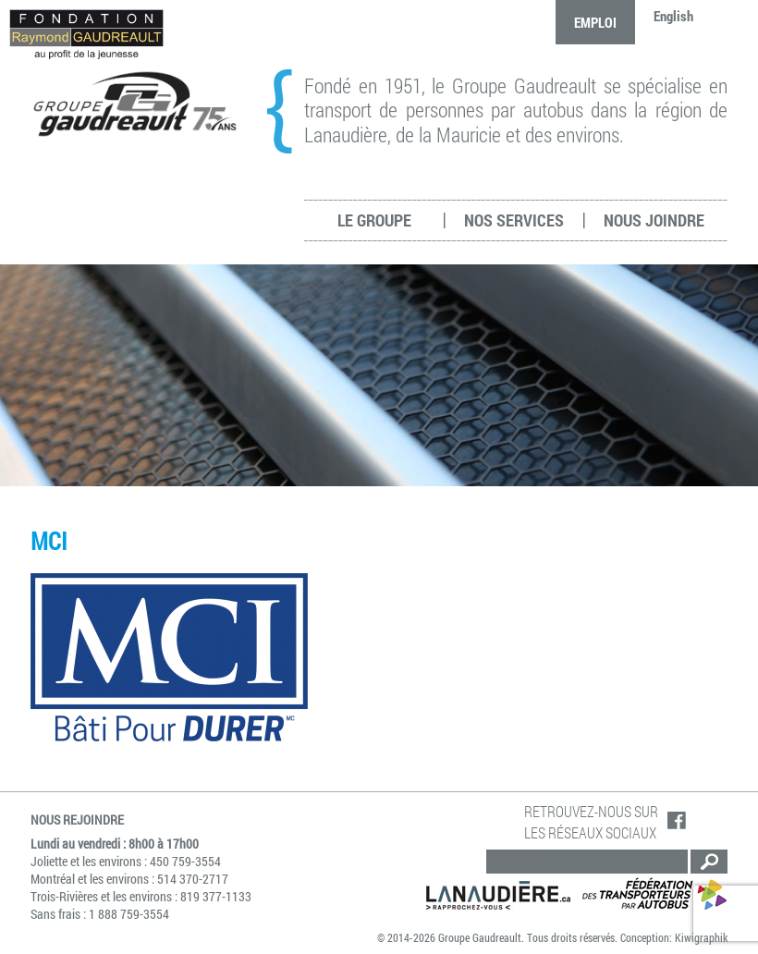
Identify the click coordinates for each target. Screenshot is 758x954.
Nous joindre (654, 220)
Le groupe (374, 220)
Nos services (514, 220)
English (673, 15)
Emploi (595, 22)
